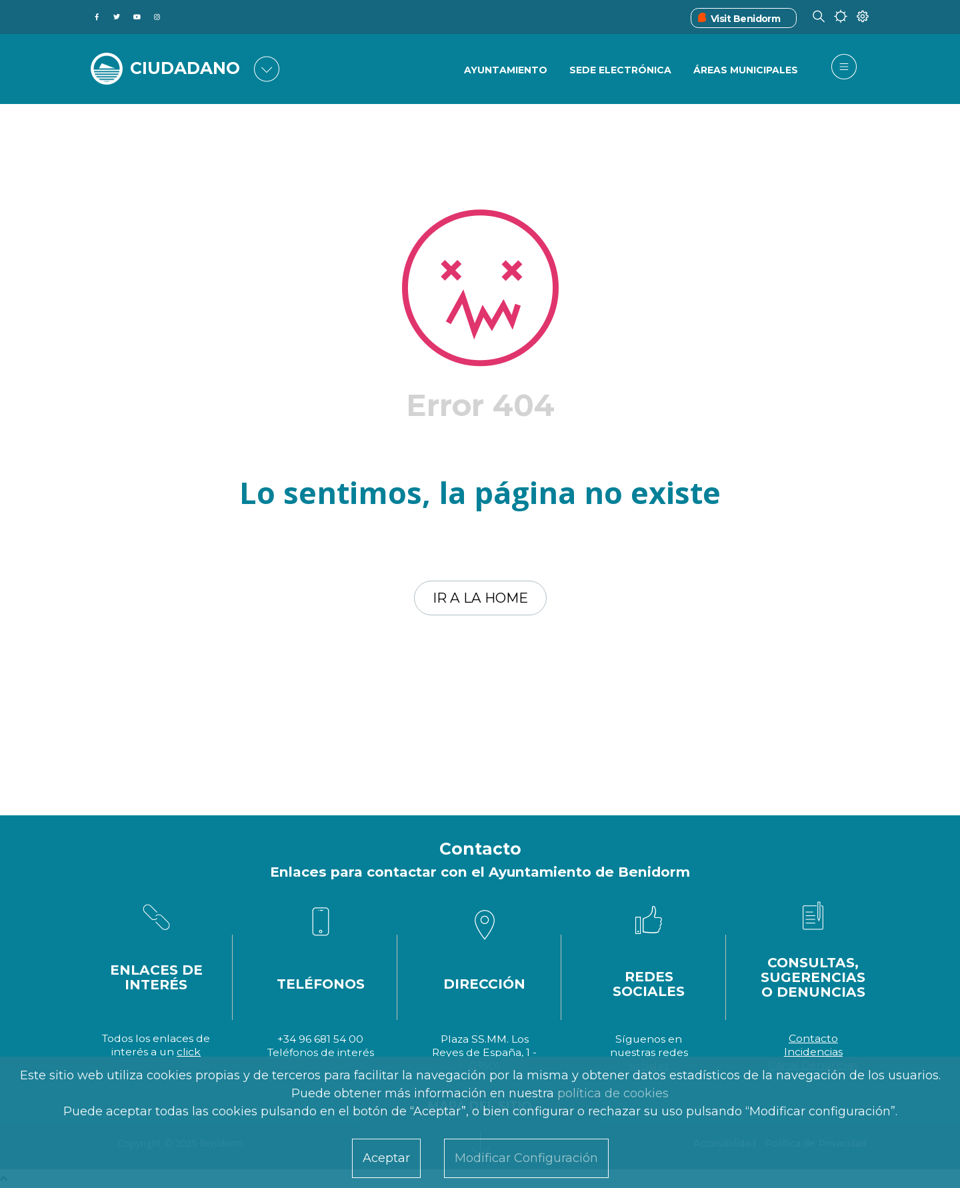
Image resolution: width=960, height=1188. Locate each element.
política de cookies (613, 1093)
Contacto (813, 1038)
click (189, 1051)
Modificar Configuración (526, 1158)
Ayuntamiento (505, 70)
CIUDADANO (185, 68)
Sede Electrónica (620, 70)
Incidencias (813, 1051)
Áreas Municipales (745, 70)
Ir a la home (480, 597)
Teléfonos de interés (320, 1052)
